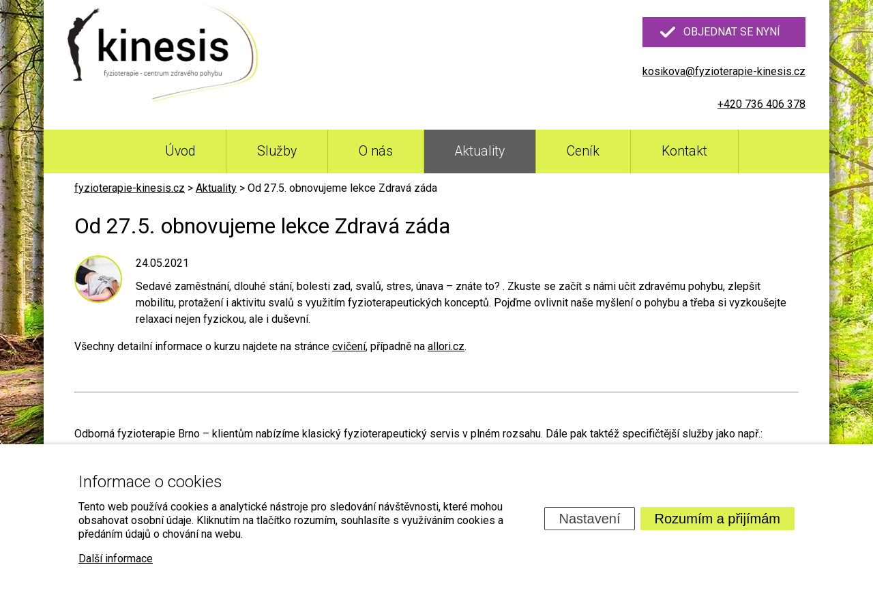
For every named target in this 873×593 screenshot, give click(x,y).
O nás (376, 151)
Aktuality (480, 151)
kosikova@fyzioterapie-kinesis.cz (723, 71)
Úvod (180, 151)
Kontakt (684, 151)
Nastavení (589, 518)
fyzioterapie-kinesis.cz (129, 188)
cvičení (349, 346)
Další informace (115, 558)
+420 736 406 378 (761, 104)
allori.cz (446, 346)
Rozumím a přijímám (717, 518)
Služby (277, 151)
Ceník (583, 151)
